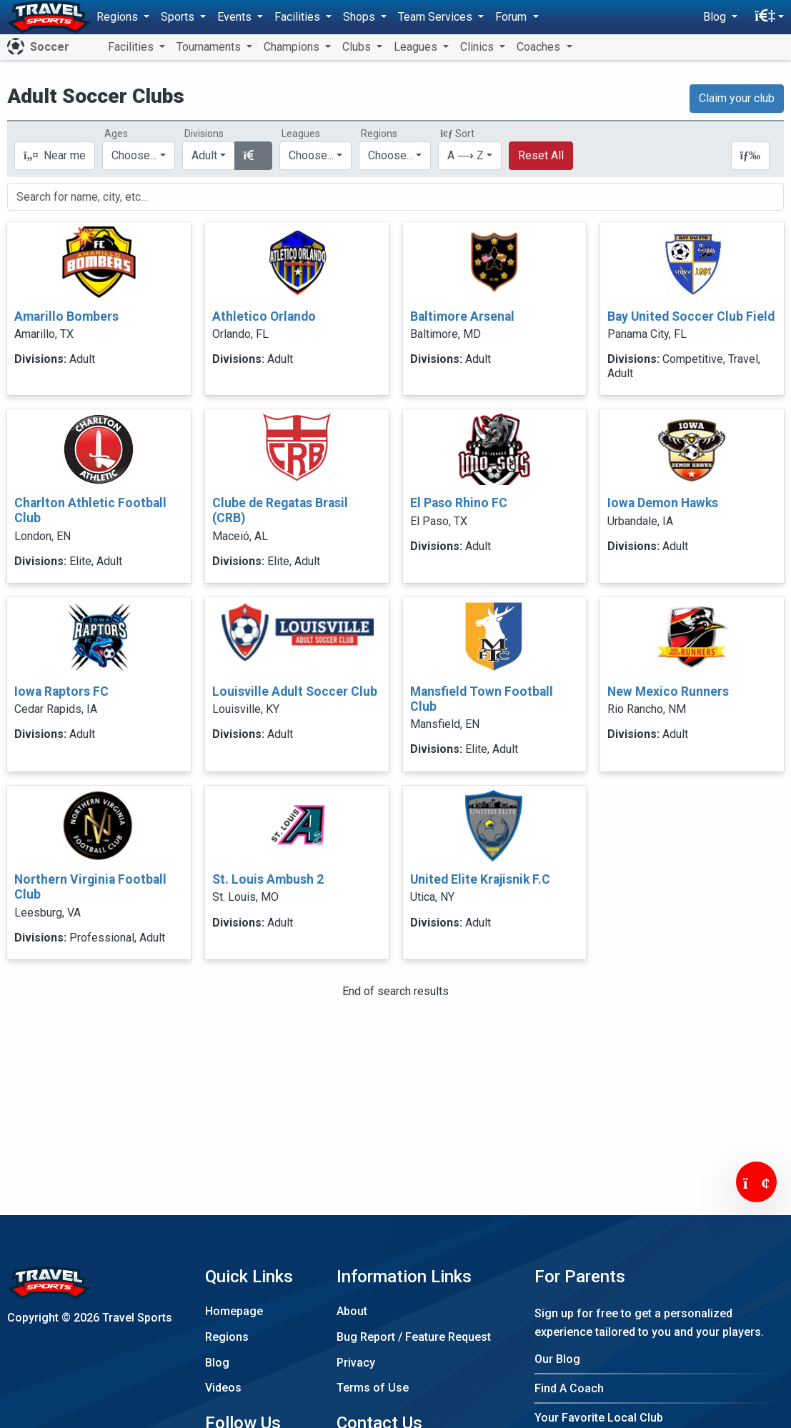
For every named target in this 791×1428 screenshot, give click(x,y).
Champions (293, 47)
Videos (223, 1387)
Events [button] (235, 17)
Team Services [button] (436, 17)
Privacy (356, 1362)
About (352, 1311)
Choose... (390, 155)
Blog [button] (716, 17)
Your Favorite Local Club (598, 1417)
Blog (217, 1362)
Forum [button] (512, 17)
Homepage (234, 1311)
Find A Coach (569, 1388)
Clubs (358, 47)
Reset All (541, 155)
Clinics (478, 47)
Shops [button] (360, 17)
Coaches (540, 47)
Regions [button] (118, 17)
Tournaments (210, 47)
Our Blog (557, 1359)
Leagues (417, 47)
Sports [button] (179, 17)
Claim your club (737, 98)
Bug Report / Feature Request (414, 1337)
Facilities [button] (298, 17)
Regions (227, 1337)
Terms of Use (373, 1387)
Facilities (132, 47)
